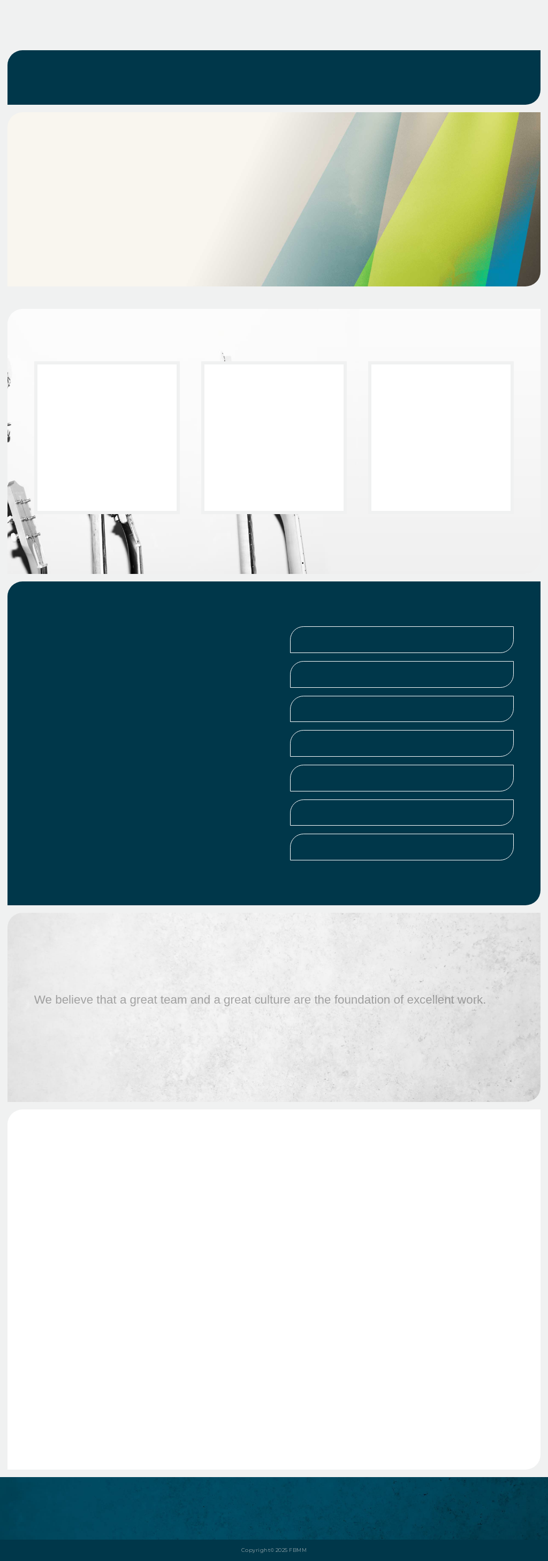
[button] (402, 639)
